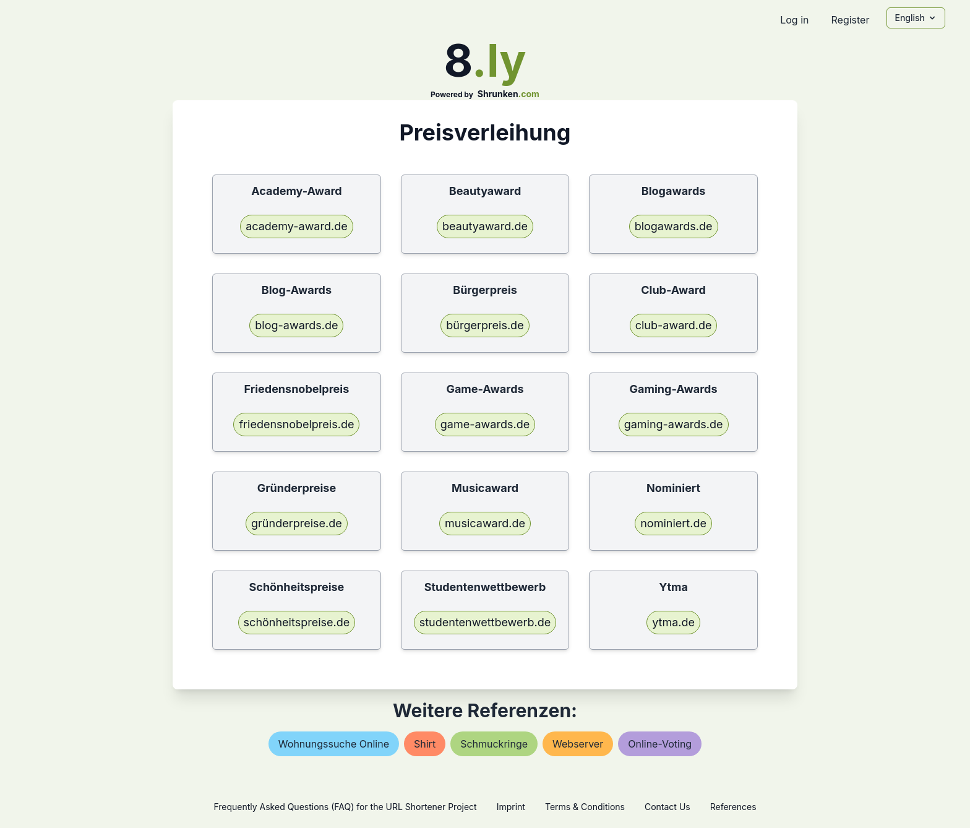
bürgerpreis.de (484, 325)
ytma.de (673, 622)
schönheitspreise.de (297, 622)
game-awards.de (485, 424)
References (733, 806)
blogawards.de (674, 226)
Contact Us (667, 806)
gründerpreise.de (296, 523)
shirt (425, 744)
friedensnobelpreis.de (296, 424)
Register (850, 20)
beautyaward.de (485, 226)
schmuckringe (494, 744)
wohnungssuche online (333, 744)
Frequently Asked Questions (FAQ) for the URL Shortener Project (344, 806)
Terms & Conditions (585, 806)
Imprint (511, 806)
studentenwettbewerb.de (485, 622)
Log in (794, 20)
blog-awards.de (296, 325)
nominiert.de (673, 523)
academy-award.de (297, 226)
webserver (577, 744)
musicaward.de (485, 523)
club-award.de (673, 325)
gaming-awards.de (673, 424)
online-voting (660, 744)
